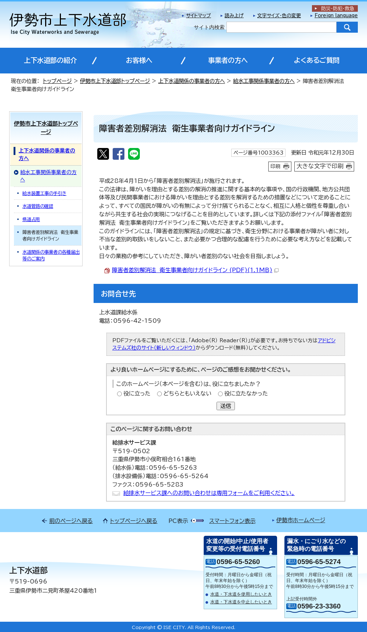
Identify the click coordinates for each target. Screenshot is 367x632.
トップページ (57, 81)
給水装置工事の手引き (44, 193)
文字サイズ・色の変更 (279, 15)
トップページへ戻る (133, 521)
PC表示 (178, 521)
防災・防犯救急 (337, 8)
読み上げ (234, 15)
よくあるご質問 (316, 60)
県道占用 (31, 219)
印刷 (275, 166)
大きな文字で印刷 (320, 166)
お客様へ (139, 60)
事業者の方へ (228, 60)
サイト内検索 (209, 27)
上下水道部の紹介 (50, 60)
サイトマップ (198, 15)
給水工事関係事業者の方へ (264, 81)
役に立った (136, 393)
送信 (225, 406)
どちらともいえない (187, 393)
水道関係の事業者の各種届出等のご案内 (51, 255)
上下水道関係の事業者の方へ (191, 81)
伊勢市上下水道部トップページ (115, 81)
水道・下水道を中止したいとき (241, 601)
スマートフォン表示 (232, 521)
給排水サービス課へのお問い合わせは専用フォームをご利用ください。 (209, 493)
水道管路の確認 (37, 206)
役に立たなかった (246, 393)
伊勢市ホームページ (300, 520)
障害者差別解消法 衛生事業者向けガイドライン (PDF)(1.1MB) (195, 270)
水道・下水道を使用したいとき (241, 594)
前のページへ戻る (71, 521)
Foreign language (336, 15)
